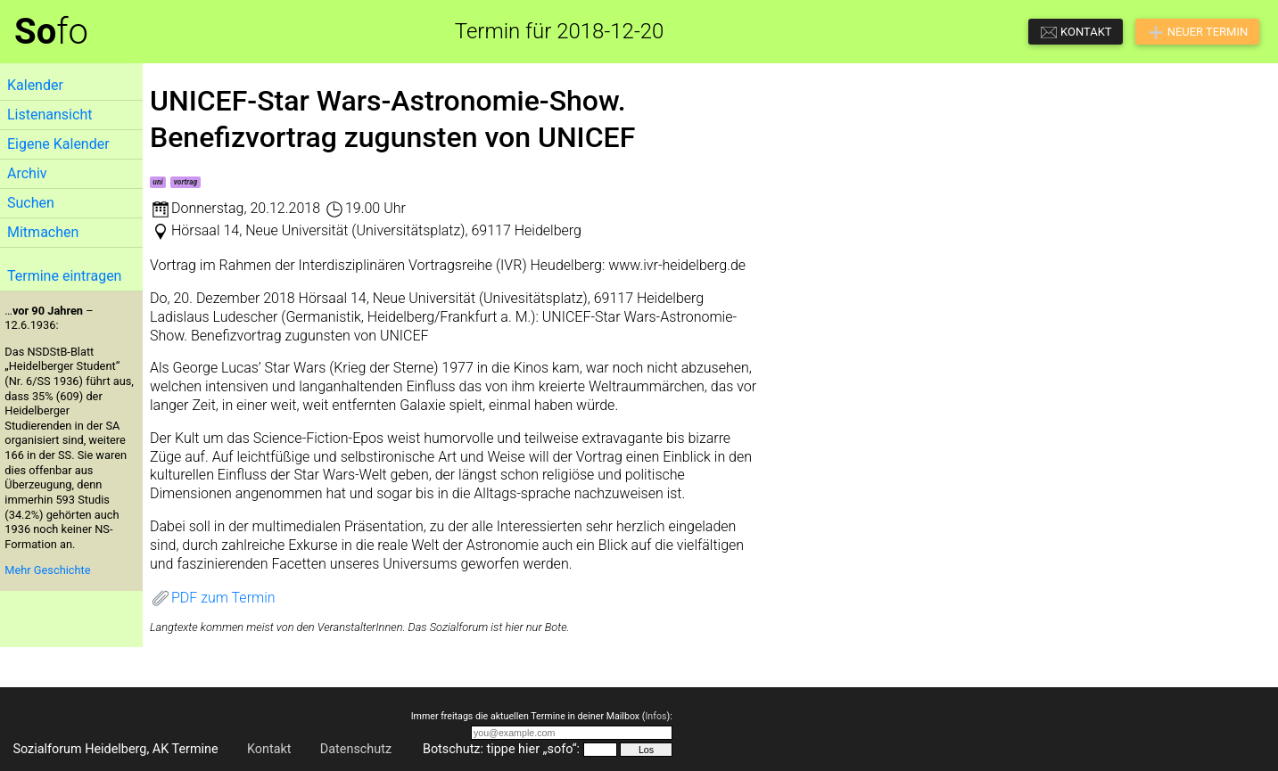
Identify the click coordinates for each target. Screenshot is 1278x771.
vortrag (185, 181)
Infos (655, 716)
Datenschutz (356, 749)
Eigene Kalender (58, 143)
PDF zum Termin (213, 597)
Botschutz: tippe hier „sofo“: (501, 749)
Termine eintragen (64, 275)
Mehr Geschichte (47, 570)
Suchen (30, 202)
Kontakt (269, 749)
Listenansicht (49, 114)
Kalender (35, 85)
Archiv (27, 173)
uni (157, 181)
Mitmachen (42, 232)
